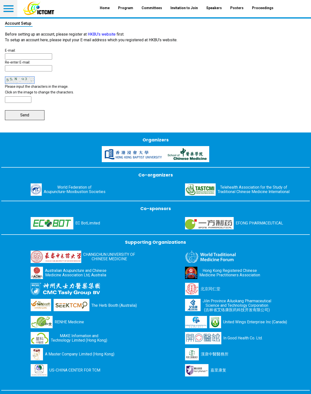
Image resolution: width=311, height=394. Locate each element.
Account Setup (18, 23)
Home (105, 8)
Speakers (214, 8)
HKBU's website (102, 34)
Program (125, 8)
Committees (152, 8)
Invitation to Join (184, 8)
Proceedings (262, 8)
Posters (237, 8)
